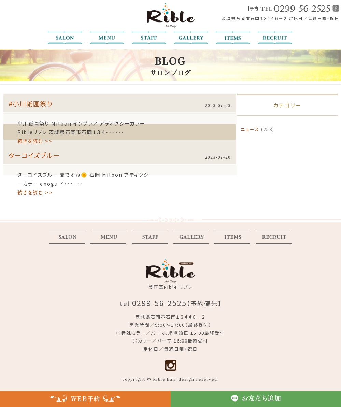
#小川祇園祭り (31, 103)
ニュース (250, 129)
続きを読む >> (35, 140)
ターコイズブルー (34, 155)
